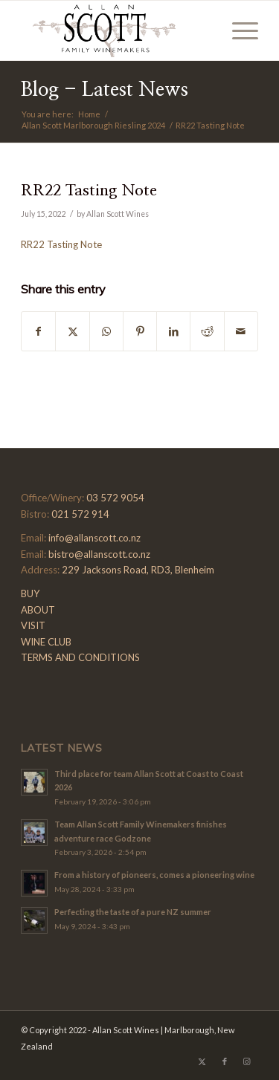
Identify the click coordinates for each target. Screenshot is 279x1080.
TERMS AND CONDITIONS (80, 657)
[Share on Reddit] (206, 331)
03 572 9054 (115, 498)
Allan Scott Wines (117, 213)
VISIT (33, 625)
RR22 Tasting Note (61, 244)
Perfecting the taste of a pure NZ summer (132, 912)
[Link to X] (202, 1061)
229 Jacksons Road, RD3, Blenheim (138, 570)
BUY (30, 593)
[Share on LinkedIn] (173, 331)
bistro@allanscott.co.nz (99, 554)
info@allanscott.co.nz (94, 538)
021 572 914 (80, 514)
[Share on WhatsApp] (106, 331)
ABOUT (38, 610)
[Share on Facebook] (38, 331)
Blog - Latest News (104, 90)
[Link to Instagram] (247, 1061)
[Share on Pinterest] (140, 331)
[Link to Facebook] (225, 1061)
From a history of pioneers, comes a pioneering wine (154, 874)
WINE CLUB (46, 642)
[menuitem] (237, 30)
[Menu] (237, 30)
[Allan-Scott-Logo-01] (116, 30)
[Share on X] (72, 331)
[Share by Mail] (241, 331)
